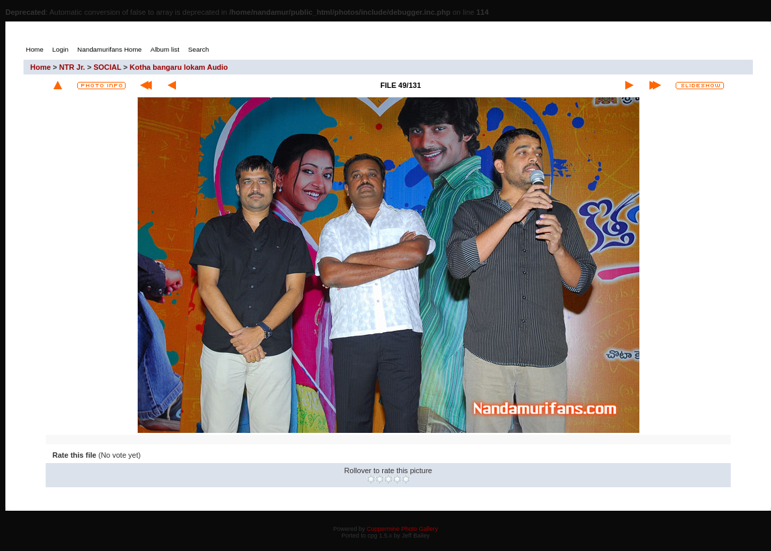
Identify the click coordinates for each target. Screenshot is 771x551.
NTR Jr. (72, 67)
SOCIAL (107, 67)
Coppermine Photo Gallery (402, 528)
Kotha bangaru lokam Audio (179, 67)
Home (40, 67)
